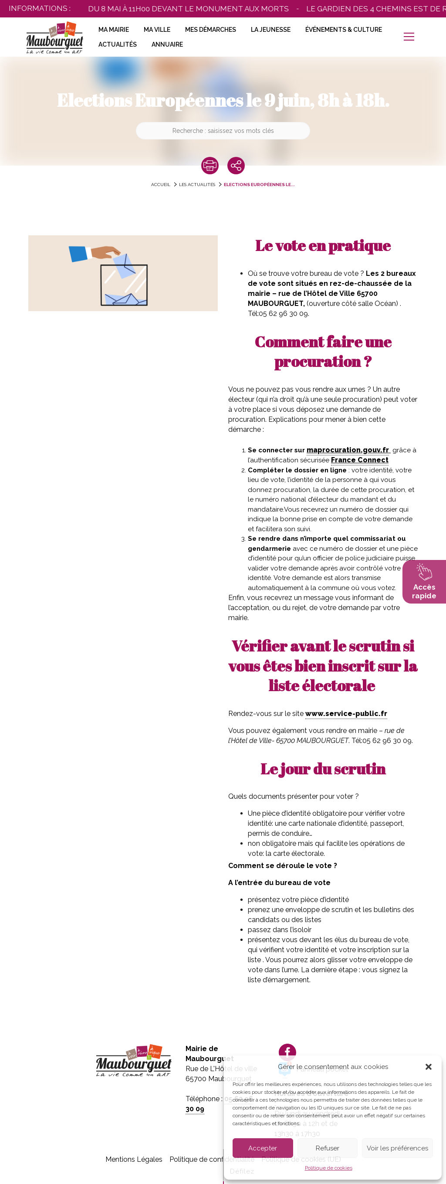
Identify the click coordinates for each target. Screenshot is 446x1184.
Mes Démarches (210, 29)
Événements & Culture (343, 29)
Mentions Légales (133, 1159)
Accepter (262, 1148)
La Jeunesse (271, 29)
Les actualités (197, 184)
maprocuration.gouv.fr (348, 450)
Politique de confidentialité (211, 1159)
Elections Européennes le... (259, 184)
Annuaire (167, 44)
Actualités (117, 44)
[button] (428, 1066)
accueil (160, 184)
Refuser (327, 1148)
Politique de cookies (328, 1168)
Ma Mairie (113, 29)
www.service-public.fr (346, 713)
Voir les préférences (397, 1148)
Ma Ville (157, 29)
